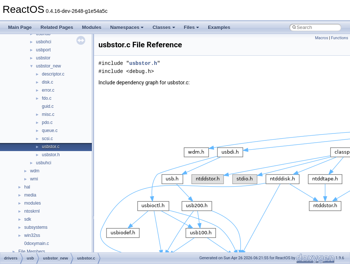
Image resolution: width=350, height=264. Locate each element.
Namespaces (127, 27)
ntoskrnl (32, 211)
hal (27, 187)
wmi (34, 179)
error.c (48, 90)
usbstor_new (48, 66)
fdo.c (46, 98)
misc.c (48, 114)
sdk (27, 219)
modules (32, 203)
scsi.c (47, 138)
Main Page (20, 27)
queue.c (50, 130)
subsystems (35, 227)
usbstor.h (51, 154)
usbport (43, 49)
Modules (91, 27)
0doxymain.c (36, 243)
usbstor (43, 57)
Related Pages (56, 27)
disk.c (47, 82)
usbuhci (43, 162)
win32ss (32, 235)
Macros (321, 38)
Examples (219, 27)
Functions (339, 38)
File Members (31, 251)
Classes (163, 27)
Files (191, 27)
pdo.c (47, 122)
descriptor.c (53, 74)
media (30, 195)
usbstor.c (50, 146)
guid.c (48, 106)
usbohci (43, 41)
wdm (34, 170)
